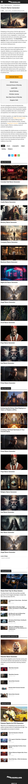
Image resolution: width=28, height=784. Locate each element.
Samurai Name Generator (14, 681)
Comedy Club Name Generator (10, 182)
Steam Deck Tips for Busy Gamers (12, 591)
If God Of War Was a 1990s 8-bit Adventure (18, 759)
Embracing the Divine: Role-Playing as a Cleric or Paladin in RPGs (13, 409)
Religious (10, 149)
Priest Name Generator (8, 383)
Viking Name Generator (14, 674)
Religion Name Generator (19, 118)
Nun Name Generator (7, 532)
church (8, 146)
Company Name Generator (9, 242)
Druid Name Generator (8, 322)
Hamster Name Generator (9, 656)
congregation (15, 146)
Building (4, 149)
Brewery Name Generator (9, 222)
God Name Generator (7, 363)
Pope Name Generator (8, 343)
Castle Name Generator (8, 202)
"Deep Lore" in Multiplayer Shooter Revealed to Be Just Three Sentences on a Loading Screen (18, 628)
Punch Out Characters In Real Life (16, 732)
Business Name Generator (9, 262)
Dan (3, 10)
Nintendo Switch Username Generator (17, 687)
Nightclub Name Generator (9, 282)
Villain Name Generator (14, 667)
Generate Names (14, 77)
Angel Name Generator (12, 123)
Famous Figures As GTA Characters (12, 723)
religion (23, 146)
